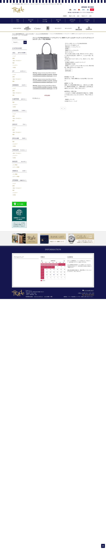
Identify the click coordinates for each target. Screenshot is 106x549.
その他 (14, 67)
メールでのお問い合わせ (88, 290)
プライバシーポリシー (38, 296)
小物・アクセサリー (17, 60)
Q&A (78, 16)
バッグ (14, 56)
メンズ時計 (15, 164)
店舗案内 (65, 16)
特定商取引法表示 (29, 296)
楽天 (90, 16)
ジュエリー (15, 65)
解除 (51, 296)
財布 (14, 58)
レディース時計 (16, 167)
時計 (14, 62)
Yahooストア (84, 16)
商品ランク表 (72, 16)
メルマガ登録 (46, 296)
